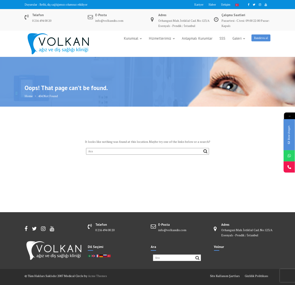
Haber (212, 4)
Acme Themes (97, 276)
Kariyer (199, 4)
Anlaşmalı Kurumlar (197, 38)
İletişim (225, 4)
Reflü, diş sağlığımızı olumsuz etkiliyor (63, 4)
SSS (222, 38)
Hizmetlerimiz (160, 38)
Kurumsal (131, 38)
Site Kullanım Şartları (225, 276)
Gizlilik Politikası (256, 276)
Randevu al (261, 38)
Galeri (237, 38)
